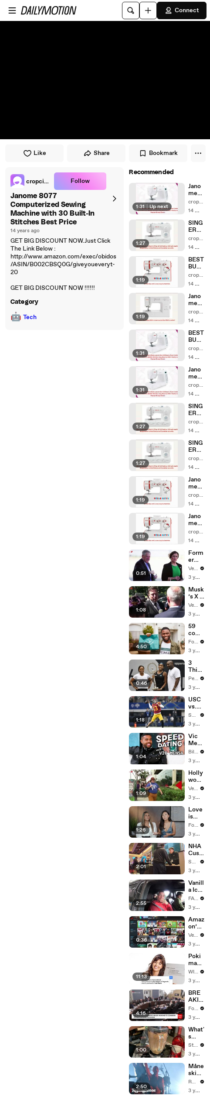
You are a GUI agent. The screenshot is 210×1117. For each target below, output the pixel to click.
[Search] (130, 10)
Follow (80, 181)
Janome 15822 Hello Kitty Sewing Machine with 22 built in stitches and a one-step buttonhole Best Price (196, 520)
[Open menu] (12, 10)
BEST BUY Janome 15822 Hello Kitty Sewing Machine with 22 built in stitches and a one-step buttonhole (196, 263)
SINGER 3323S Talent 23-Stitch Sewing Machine (196, 447)
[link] (30, 181)
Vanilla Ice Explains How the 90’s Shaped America (196, 887)
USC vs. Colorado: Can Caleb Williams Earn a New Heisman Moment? (196, 703)
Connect (181, 10)
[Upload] (148, 10)
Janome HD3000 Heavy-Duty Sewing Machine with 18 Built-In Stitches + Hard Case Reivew (196, 300)
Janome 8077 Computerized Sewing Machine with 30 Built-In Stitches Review (196, 373)
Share (96, 153)
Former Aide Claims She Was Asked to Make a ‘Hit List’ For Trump (196, 557)
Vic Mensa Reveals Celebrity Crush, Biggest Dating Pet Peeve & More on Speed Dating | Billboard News (196, 740)
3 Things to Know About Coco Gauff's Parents (196, 667)
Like (34, 153)
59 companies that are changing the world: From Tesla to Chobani (196, 630)
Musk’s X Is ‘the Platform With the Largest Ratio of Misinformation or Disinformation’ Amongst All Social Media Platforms (196, 593)
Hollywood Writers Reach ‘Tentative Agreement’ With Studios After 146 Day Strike (196, 777)
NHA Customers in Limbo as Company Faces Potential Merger (195, 850)
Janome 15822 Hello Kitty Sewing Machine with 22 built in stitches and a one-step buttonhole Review (196, 483)
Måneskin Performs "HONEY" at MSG (196, 1070)
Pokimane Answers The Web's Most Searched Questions (196, 960)
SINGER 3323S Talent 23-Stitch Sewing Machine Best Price (196, 410)
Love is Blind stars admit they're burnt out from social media (195, 813)
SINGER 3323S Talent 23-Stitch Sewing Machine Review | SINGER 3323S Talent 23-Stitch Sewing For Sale (196, 227)
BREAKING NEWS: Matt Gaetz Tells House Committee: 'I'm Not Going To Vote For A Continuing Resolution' (196, 997)
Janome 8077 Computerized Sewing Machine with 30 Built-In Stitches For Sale (196, 190)
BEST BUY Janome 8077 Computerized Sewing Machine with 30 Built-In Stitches (196, 337)
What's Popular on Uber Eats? (196, 1033)
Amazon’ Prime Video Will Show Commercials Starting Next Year (196, 923)
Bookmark (158, 153)
